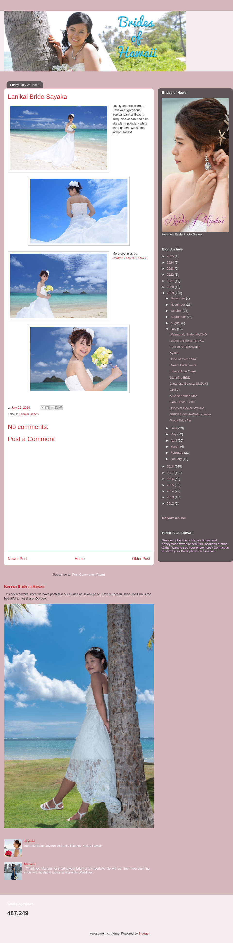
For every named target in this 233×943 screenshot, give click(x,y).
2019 (171, 293)
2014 (171, 491)
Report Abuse (174, 518)
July (174, 329)
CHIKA (174, 389)
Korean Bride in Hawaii (24, 586)
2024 (171, 262)
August (176, 323)
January (177, 459)
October (177, 310)
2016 (171, 479)
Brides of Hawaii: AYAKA (187, 408)
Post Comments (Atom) (88, 574)
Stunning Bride (180, 377)
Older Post (141, 559)
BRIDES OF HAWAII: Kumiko (190, 414)
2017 (171, 473)
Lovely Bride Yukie (183, 371)
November (178, 304)
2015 (171, 485)
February (177, 452)
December (178, 298)
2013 (171, 497)
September (179, 317)
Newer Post (17, 559)
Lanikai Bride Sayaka (184, 347)
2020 (171, 287)
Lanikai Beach (29, 414)
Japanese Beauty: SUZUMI (189, 383)
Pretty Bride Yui (180, 420)
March (175, 446)
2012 (171, 503)
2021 (171, 281)
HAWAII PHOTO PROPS (129, 258)
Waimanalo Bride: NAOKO (188, 334)
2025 (171, 256)
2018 (171, 466)
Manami (29, 864)
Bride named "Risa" (183, 359)
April (174, 440)
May (174, 434)
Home (80, 559)
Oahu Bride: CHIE (182, 402)
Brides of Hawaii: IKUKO (187, 341)
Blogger (144, 933)
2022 (171, 274)
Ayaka (174, 353)
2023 (171, 268)
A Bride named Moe (183, 396)
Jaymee (29, 841)
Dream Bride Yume (183, 365)
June (174, 428)
